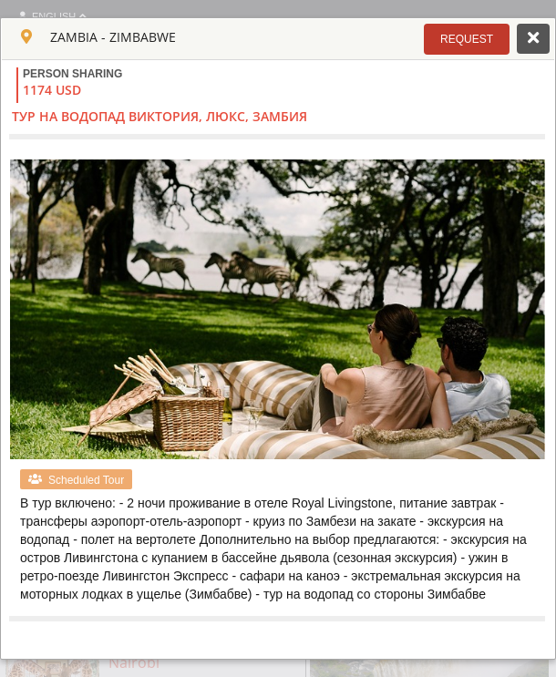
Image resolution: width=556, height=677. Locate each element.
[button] (467, 39)
